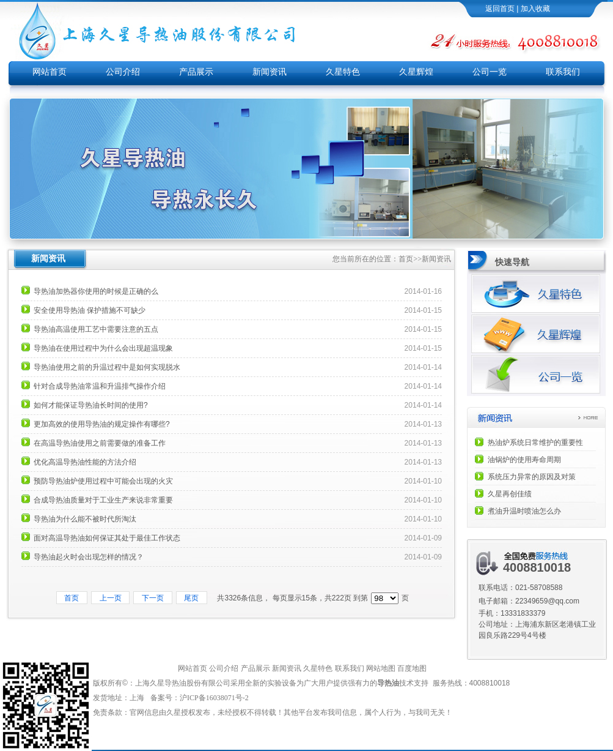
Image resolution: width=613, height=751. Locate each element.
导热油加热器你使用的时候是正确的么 (96, 291)
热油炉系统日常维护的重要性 (535, 442)
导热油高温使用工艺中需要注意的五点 (96, 329)
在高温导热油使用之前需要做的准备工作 (100, 443)
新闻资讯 (269, 72)
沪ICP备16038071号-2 (215, 697)
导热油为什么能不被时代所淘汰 (85, 519)
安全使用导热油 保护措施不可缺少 (89, 310)
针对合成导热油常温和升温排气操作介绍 (100, 386)
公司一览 (489, 72)
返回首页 (500, 8)
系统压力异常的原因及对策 (532, 477)
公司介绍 (123, 72)
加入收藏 (535, 8)
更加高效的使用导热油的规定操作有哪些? (102, 424)
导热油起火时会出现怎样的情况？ (89, 557)
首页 (405, 259)
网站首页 (49, 72)
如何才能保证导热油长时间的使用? (91, 405)
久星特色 (343, 72)
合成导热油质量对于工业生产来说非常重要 (103, 500)
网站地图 (380, 668)
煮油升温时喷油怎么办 (524, 511)
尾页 (191, 598)
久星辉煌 (416, 72)
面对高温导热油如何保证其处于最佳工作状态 (107, 538)
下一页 (152, 598)
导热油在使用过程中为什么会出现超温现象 (103, 348)
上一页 (110, 598)
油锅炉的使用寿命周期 (524, 459)
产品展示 (196, 72)
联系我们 (563, 72)
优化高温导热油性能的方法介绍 (85, 462)
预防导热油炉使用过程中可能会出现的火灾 (103, 481)
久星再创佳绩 (510, 494)
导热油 (388, 683)
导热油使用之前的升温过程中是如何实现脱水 (107, 367)
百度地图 (412, 668)
